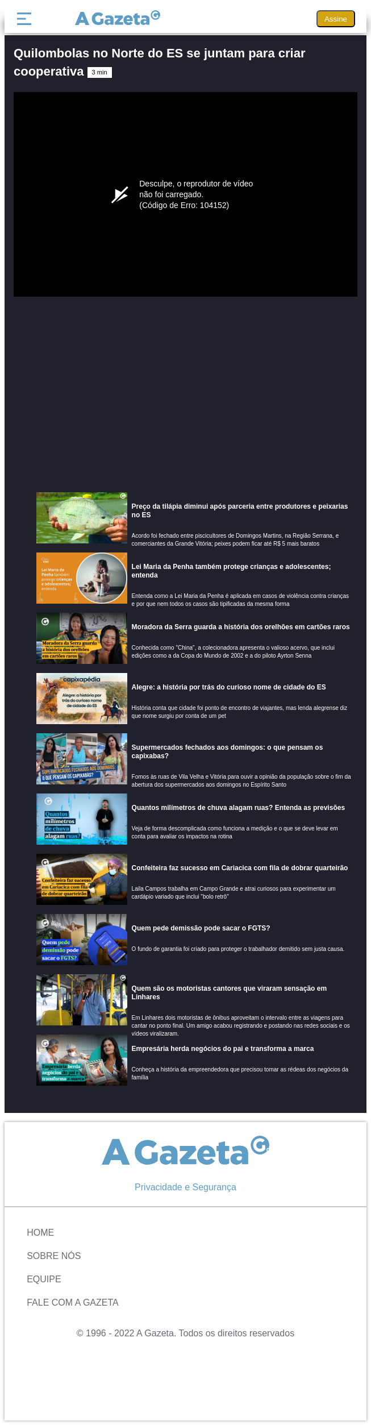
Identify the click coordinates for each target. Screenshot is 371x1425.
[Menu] (26, 19)
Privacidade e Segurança (185, 1187)
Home (40, 1232)
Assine (335, 19)
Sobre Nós (54, 1256)
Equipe (44, 1279)
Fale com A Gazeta (73, 1302)
